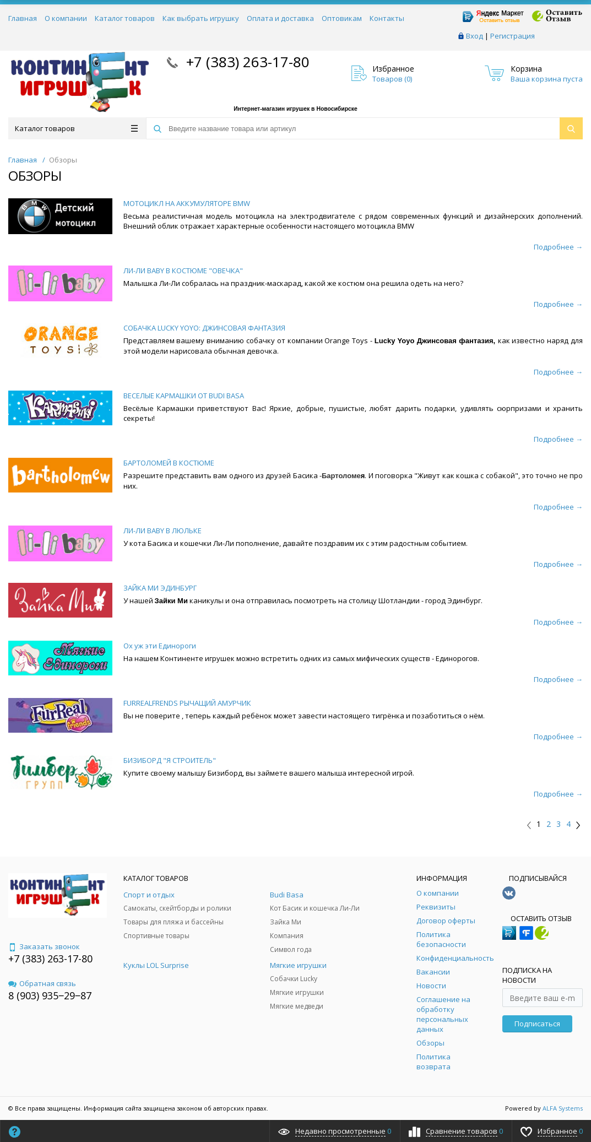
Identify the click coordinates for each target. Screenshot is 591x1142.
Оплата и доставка (280, 18)
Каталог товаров (125, 18)
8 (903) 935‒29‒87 (49, 995)
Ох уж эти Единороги (159, 646)
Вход (474, 36)
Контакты (387, 18)
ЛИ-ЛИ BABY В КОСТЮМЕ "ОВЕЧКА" (183, 270)
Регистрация (512, 36)
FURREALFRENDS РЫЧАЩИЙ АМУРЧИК (187, 703)
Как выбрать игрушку (200, 18)
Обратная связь (42, 983)
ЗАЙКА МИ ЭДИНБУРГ (160, 588)
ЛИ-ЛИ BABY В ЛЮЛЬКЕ (162, 530)
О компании (66, 18)
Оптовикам (342, 18)
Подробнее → (558, 247)
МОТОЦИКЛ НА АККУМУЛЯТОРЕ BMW (186, 203)
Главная (22, 18)
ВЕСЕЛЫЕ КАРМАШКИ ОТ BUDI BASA (183, 395)
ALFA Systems (563, 1108)
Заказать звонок (44, 946)
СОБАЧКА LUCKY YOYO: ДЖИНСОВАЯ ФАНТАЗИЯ (204, 328)
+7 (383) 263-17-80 (246, 62)
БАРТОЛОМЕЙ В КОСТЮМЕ (168, 463)
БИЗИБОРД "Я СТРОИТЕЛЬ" (169, 760)
